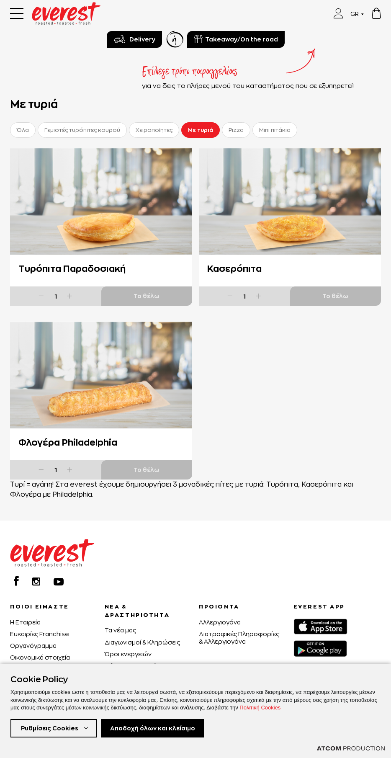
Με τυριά (200, 130)
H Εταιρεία (25, 622)
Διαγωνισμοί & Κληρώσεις (142, 642)
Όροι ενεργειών (128, 654)
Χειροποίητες (154, 130)
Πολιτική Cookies (259, 707)
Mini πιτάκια (275, 130)
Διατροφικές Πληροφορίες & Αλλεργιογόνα (239, 638)
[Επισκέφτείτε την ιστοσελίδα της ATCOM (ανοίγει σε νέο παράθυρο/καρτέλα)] (351, 748)
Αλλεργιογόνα (220, 622)
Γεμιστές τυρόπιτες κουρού (82, 130)
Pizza (236, 130)
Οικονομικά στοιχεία (40, 657)
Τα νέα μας (120, 630)
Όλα (23, 130)
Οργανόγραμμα (33, 645)
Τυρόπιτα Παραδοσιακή (72, 268)
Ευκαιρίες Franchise (39, 634)
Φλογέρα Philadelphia (67, 442)
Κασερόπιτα (234, 268)
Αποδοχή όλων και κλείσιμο (152, 728)
